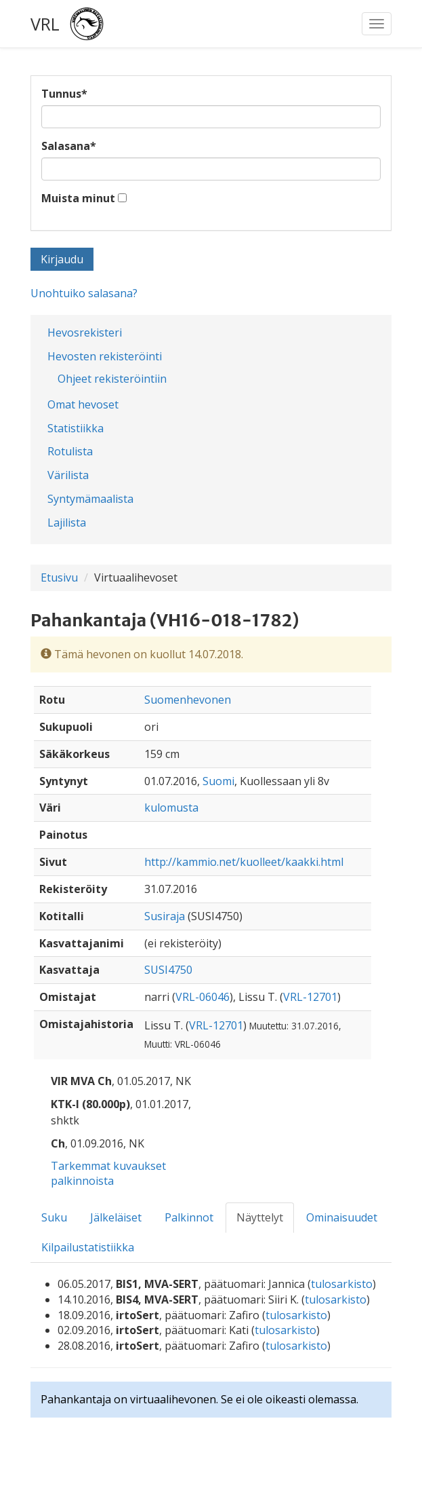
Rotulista (70, 451)
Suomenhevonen (187, 699)
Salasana (68, 145)
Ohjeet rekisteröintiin (112, 378)
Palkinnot (189, 1217)
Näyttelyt (259, 1217)
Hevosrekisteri (84, 332)
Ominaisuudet (341, 1217)
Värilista (68, 475)
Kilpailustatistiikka (87, 1247)
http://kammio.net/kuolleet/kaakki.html (243, 861)
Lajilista (66, 522)
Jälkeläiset (116, 1217)
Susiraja (164, 916)
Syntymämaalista (90, 498)
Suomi (218, 781)
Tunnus (64, 93)
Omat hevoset (83, 404)
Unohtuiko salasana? (84, 293)
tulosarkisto (342, 1283)
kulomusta (171, 807)
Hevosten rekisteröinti (104, 356)
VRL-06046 (202, 996)
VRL (45, 23)
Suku (54, 1217)
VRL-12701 (310, 996)
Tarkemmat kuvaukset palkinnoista (108, 1173)
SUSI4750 (168, 969)
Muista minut (78, 198)
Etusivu (59, 577)
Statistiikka (75, 428)
